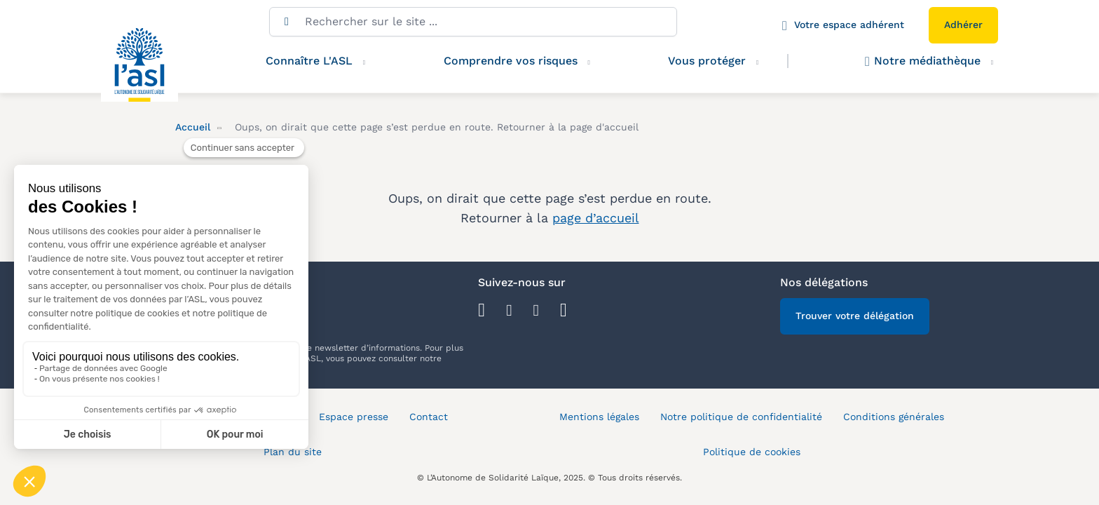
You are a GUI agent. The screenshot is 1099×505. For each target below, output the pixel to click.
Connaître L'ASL (309, 60)
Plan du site (293, 451)
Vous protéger (721, 61)
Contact (428, 416)
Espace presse (353, 416)
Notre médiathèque (923, 61)
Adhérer (963, 24)
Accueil (192, 127)
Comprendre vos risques (511, 60)
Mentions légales (599, 416)
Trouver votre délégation (855, 315)
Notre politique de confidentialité (741, 416)
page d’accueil (595, 217)
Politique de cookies (751, 451)
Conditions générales (893, 416)
